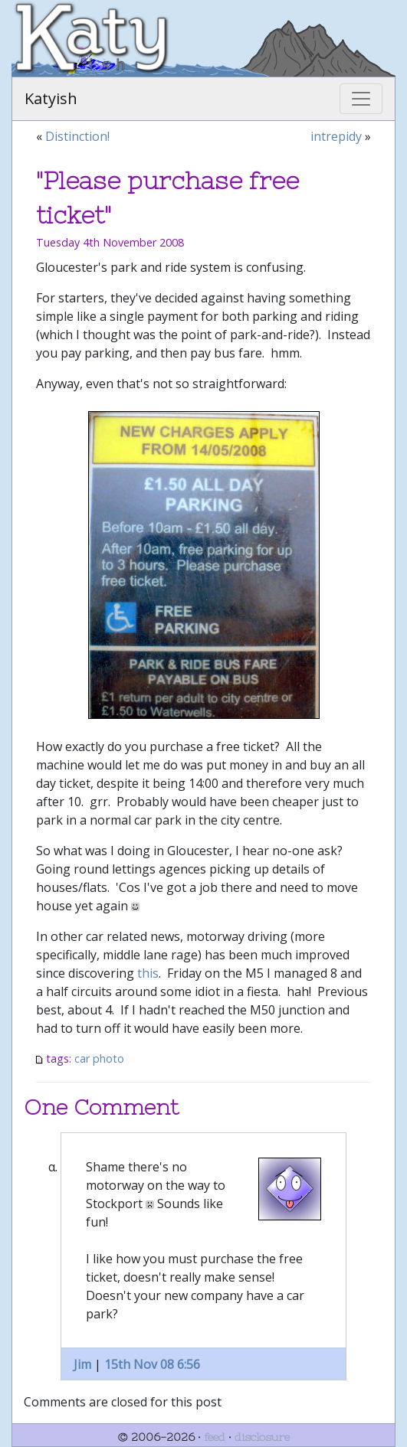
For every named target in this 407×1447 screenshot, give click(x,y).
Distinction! (77, 136)
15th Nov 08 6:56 (152, 1364)
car (82, 1058)
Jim (82, 1364)
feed (214, 1437)
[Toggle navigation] (361, 98)
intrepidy (336, 136)
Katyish (51, 98)
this (148, 973)
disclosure (262, 1437)
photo (108, 1058)
